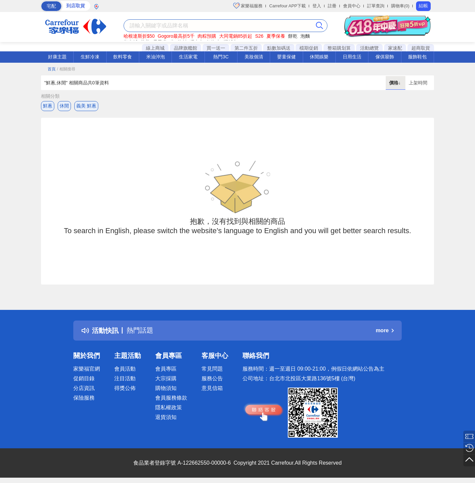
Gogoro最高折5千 (176, 36)
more (385, 330)
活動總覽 (369, 48)
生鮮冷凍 (90, 56)
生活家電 (188, 56)
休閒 (64, 105)
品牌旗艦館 (185, 48)
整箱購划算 (339, 48)
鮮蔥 (47, 105)
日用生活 (352, 56)
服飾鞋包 (417, 56)
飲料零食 (122, 56)
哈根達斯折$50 (139, 36)
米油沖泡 (155, 56)
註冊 (332, 5)
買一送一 (216, 48)
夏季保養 (275, 36)
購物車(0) (400, 5)
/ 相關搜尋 (66, 69)
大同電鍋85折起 (235, 36)
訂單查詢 (375, 5)
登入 (316, 5)
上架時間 (418, 82)
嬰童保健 (286, 56)
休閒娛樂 (319, 56)
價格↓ (395, 82)
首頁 (52, 69)
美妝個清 (253, 56)
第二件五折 (246, 48)
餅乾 (292, 36)
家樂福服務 (248, 6)
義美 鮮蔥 (86, 105)
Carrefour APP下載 (287, 5)
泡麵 (305, 36)
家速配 (395, 48)
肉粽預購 (207, 36)
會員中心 (351, 5)
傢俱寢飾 (384, 56)
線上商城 (155, 48)
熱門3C (221, 56)
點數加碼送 (278, 48)
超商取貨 (420, 48)
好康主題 (57, 56)
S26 (259, 36)
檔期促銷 (308, 48)
